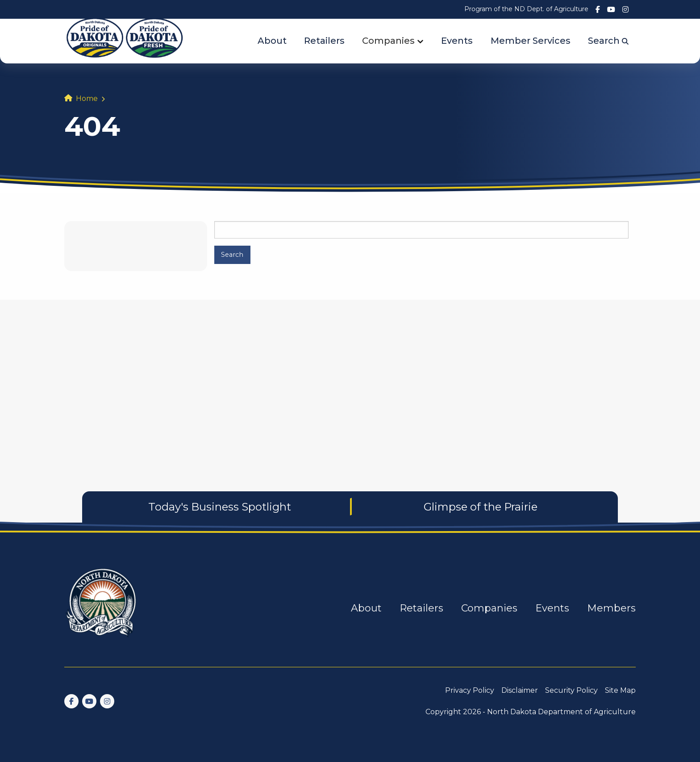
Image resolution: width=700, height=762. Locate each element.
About (272, 40)
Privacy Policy (469, 690)
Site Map (620, 690)
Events (457, 40)
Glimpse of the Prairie (481, 506)
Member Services (531, 40)
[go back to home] (101, 608)
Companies (388, 40)
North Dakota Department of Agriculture (561, 712)
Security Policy (571, 690)
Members (611, 608)
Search (608, 40)
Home (87, 98)
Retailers (324, 40)
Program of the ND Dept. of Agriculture (526, 9)
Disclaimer (519, 690)
